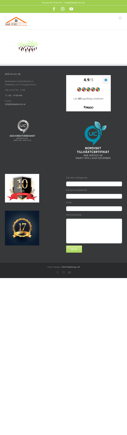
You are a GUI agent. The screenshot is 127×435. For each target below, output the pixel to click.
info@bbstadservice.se (15, 104)
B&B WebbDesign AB (71, 267)
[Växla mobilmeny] (120, 18)
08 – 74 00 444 (15, 95)
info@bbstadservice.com (74, 2)
